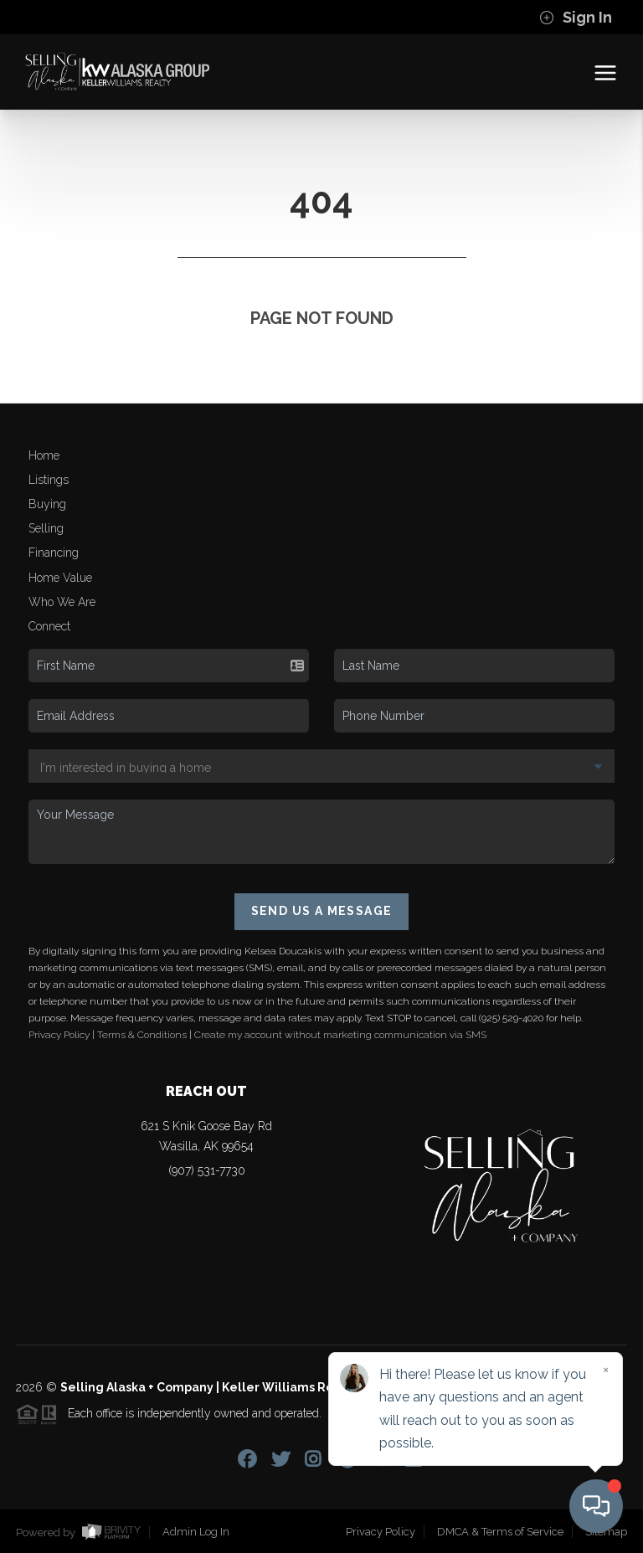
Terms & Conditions (142, 1035)
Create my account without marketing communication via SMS (340, 1035)
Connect (49, 626)
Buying (47, 504)
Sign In (575, 17)
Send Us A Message (322, 911)
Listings (48, 479)
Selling (46, 528)
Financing (53, 552)
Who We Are (61, 602)
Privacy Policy (59, 1035)
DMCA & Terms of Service (500, 1531)
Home (43, 455)
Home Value (60, 577)
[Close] (605, 1369)
